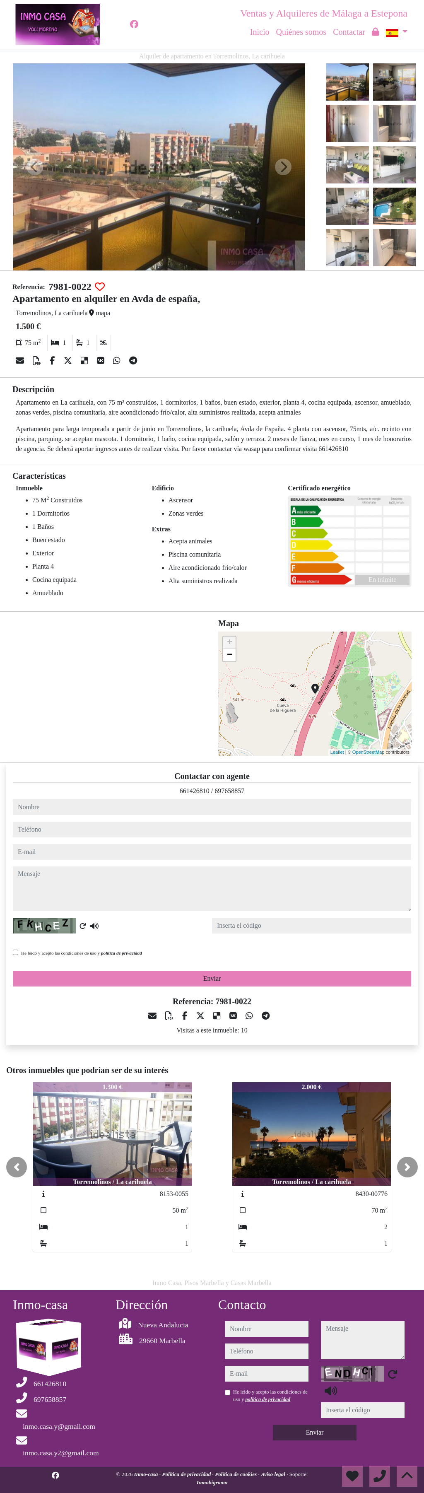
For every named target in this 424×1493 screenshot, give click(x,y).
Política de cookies (236, 1474)
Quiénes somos (301, 31)
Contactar (349, 31)
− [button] (229, 655)
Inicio (260, 31)
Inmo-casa (146, 1474)
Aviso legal (274, 1474)
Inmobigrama (212, 1482)
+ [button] (229, 643)
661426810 (195, 790)
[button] (16, 1167)
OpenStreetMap (368, 752)
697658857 (229, 790)
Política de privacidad (187, 1474)
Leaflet (337, 752)
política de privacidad (121, 952)
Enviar (212, 978)
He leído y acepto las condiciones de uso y (81, 952)
